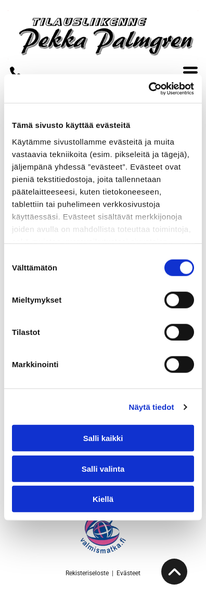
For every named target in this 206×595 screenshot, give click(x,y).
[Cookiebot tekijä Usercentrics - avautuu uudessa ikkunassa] (148, 89)
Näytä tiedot (151, 407)
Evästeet (128, 573)
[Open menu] (190, 72)
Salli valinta (103, 468)
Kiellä (103, 499)
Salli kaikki (103, 438)
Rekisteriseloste (87, 573)
